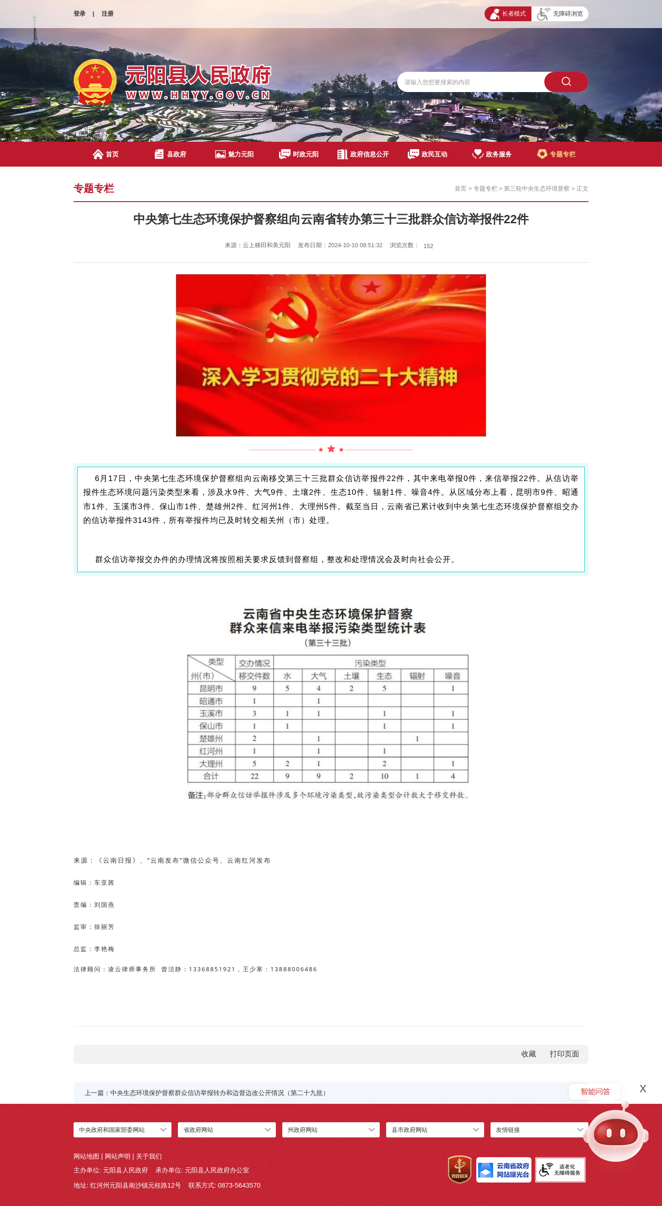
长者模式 (508, 14)
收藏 (528, 1054)
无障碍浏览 (560, 14)
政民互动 (428, 154)
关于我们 (149, 1156)
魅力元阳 (234, 154)
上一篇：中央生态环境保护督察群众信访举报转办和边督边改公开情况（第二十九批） (207, 1092)
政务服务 (492, 154)
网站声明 (118, 1156)
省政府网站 (198, 1129)
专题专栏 (556, 154)
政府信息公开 (362, 154)
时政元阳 (299, 154)
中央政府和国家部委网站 (112, 1129)
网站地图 (86, 1156)
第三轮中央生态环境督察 (537, 188)
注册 (108, 13)
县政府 (170, 154)
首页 (106, 154)
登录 (80, 13)
